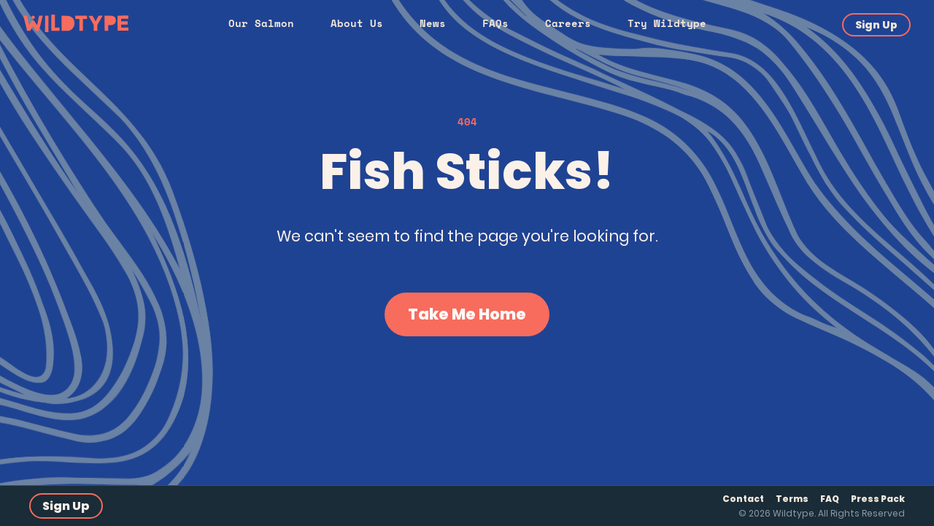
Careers (568, 23)
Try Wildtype (667, 23)
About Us (357, 23)
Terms (792, 498)
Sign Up (876, 25)
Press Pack (878, 498)
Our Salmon (261, 23)
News (433, 23)
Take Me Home (467, 314)
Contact (743, 498)
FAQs (495, 23)
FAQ (829, 498)
